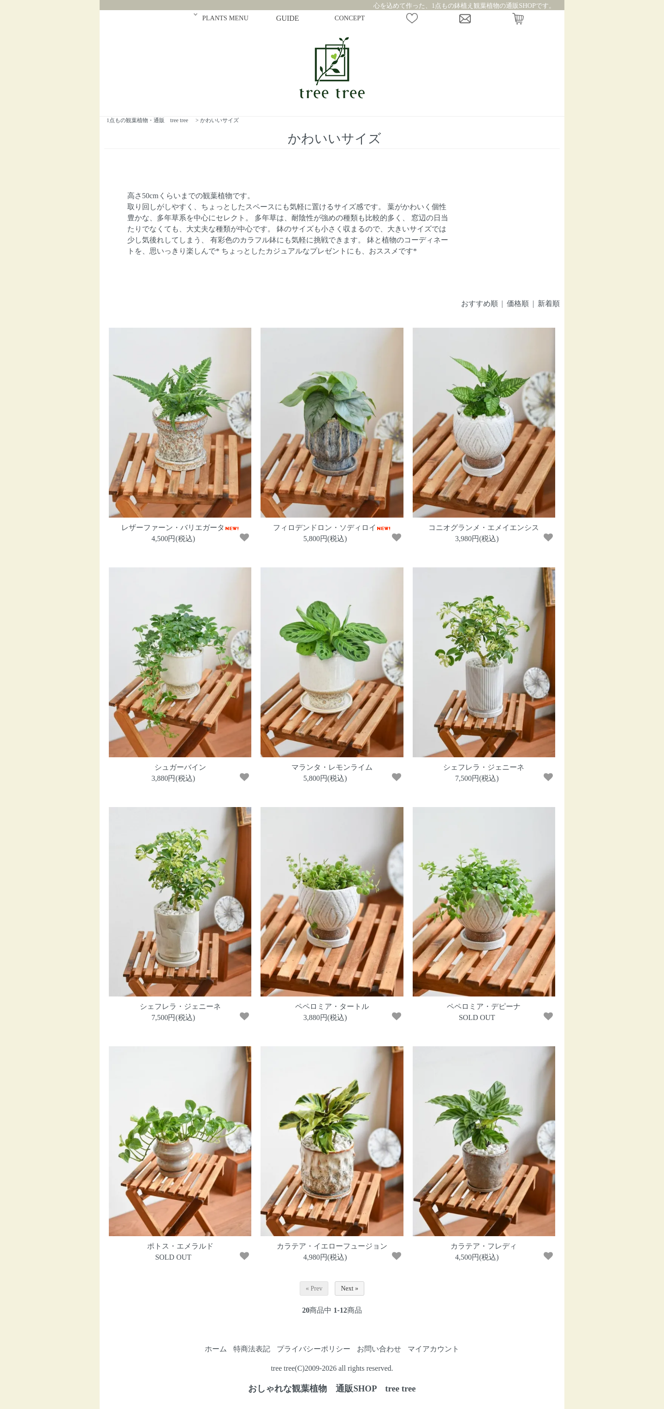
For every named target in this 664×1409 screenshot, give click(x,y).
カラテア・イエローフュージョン (332, 1246)
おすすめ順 (479, 303)
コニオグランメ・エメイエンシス (483, 527)
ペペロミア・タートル (332, 1006)
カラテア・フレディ (484, 1246)
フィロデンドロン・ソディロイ (332, 527)
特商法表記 (251, 1349)
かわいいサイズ (219, 120)
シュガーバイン (180, 767)
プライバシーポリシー (313, 1349)
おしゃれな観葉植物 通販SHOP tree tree (331, 1388)
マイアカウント (433, 1349)
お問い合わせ (379, 1349)
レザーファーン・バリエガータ (180, 527)
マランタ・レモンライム (332, 767)
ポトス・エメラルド (180, 1246)
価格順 (518, 303)
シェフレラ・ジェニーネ (483, 767)
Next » (349, 1288)
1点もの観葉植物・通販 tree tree (147, 120)
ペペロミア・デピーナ (484, 1006)
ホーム (216, 1349)
